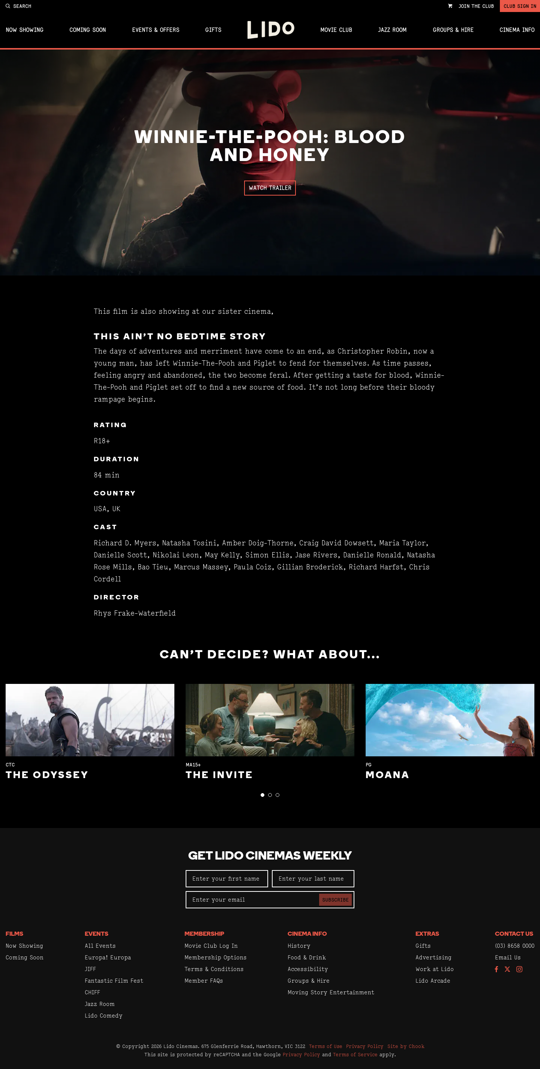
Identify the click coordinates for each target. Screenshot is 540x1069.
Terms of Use (325, 1046)
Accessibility (308, 969)
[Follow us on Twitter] (507, 969)
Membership (204, 934)
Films (14, 934)
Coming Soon (87, 30)
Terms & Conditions (214, 969)
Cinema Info (517, 30)
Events (96, 934)
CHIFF (92, 992)
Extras (427, 934)
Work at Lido (435, 969)
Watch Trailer (270, 187)
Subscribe (335, 900)
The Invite (220, 776)
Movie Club (336, 30)
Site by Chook (405, 1046)
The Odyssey (47, 776)
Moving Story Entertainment (331, 992)
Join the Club (476, 6)
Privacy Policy (365, 1046)
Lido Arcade (433, 980)
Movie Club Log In (211, 945)
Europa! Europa (108, 957)
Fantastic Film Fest (114, 980)
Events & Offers (155, 30)
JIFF (90, 969)
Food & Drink (307, 957)
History (299, 945)
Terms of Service (355, 1054)
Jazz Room (392, 30)
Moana (388, 776)
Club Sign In (520, 6)
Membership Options (215, 957)
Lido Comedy (104, 1015)
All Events (100, 945)
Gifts (213, 30)
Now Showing (25, 30)
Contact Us (514, 934)
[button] (262, 795)
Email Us (508, 957)
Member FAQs (203, 980)
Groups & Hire (453, 30)
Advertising (434, 957)
